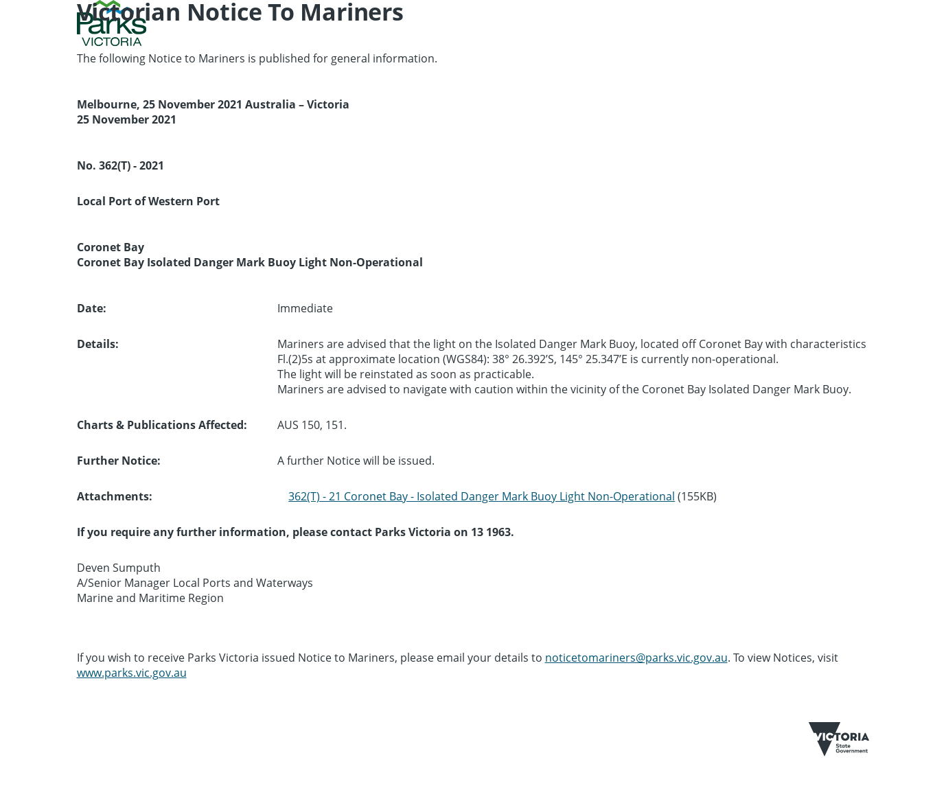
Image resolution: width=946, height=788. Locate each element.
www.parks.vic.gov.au (132, 672)
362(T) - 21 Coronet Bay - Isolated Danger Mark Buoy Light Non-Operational (481, 496)
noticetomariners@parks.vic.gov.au (636, 657)
